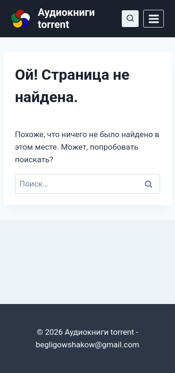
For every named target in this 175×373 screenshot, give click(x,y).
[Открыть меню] (153, 19)
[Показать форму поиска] (130, 18)
